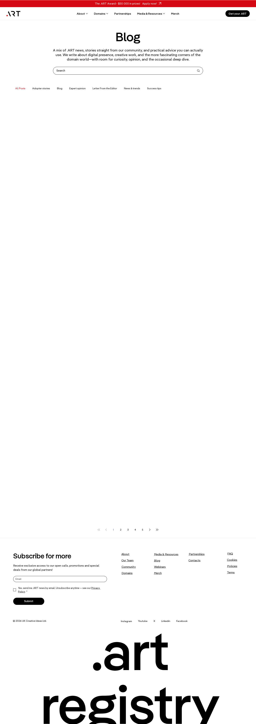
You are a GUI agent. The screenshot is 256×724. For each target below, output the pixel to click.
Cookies (232, 560)
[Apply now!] (150, 4)
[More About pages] (87, 13)
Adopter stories (41, 88)
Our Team (127, 560)
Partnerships (197, 554)
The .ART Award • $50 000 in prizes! (117, 3)
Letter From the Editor (105, 88)
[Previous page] (106, 530)
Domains (127, 573)
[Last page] (157, 530)
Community (129, 566)
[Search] (123, 70)
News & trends (132, 88)
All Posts (20, 88)
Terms (231, 572)
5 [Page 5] (142, 529)
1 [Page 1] (113, 529)
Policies (232, 566)
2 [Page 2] (120, 529)
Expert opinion (77, 88)
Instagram (126, 621)
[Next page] (150, 530)
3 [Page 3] (128, 529)
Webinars (160, 566)
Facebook (182, 621)
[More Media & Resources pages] (164, 13)
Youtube (142, 621)
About (125, 554)
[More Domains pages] (107, 13)
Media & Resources (166, 554)
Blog (59, 88)
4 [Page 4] (135, 529)
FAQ (230, 553)
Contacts (194, 560)
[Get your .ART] (237, 13)
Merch (158, 573)
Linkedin (165, 621)
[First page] (99, 530)
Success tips (154, 88)
